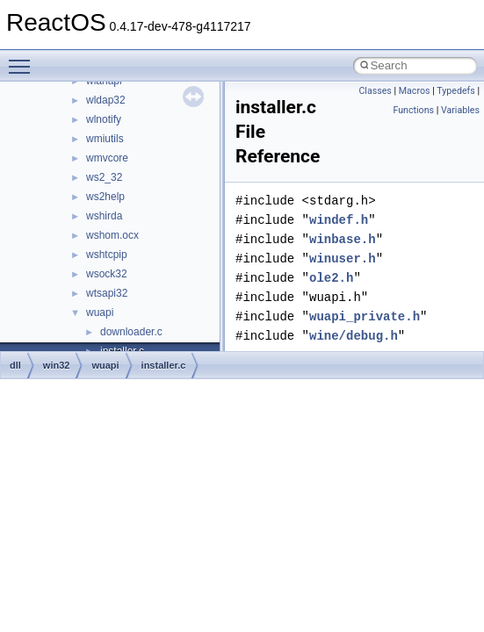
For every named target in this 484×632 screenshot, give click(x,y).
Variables (460, 110)
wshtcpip (106, 254)
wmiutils (105, 139)
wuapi (99, 312)
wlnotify (103, 119)
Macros (414, 91)
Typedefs (456, 91)
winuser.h (342, 258)
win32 (56, 365)
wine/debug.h (353, 335)
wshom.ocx (112, 235)
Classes (374, 91)
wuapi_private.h (364, 316)
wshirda (104, 216)
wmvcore (107, 158)
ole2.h (331, 277)
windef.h (338, 220)
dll (15, 365)
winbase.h (342, 239)
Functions (413, 110)
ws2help (105, 196)
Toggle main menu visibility (24, 59)
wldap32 (106, 100)
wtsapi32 (106, 293)
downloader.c (131, 332)
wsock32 (106, 274)
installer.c (163, 365)
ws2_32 (104, 177)
